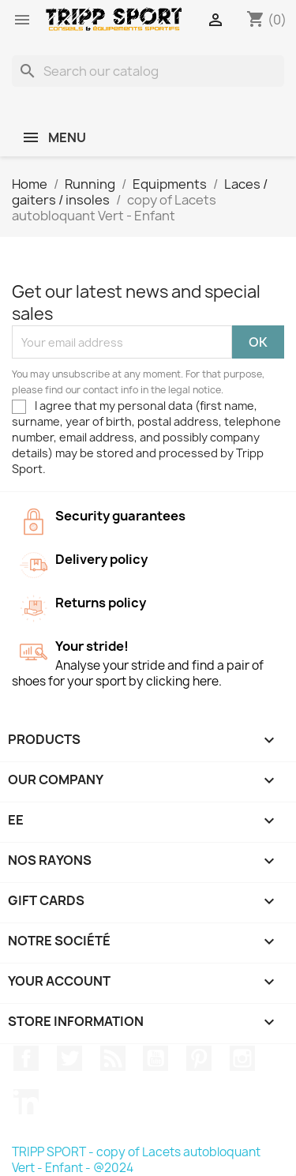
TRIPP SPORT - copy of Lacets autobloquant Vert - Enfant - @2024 (136, 1160)
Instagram (242, 1058)
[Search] (148, 71)
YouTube (155, 1058)
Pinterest (199, 1058)
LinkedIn (26, 1101)
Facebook (26, 1058)
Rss (113, 1058)
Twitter (69, 1058)
